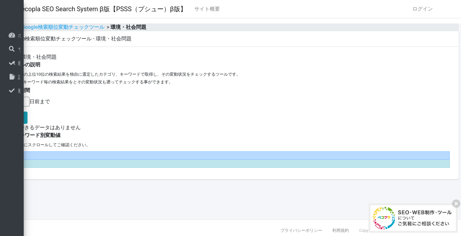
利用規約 (340, 230)
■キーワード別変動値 (116, 135)
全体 (91, 57)
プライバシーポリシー (301, 230)
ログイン (422, 9)
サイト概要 (287, 9)
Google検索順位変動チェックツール (142, 27)
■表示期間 (98, 90)
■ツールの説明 (103, 65)
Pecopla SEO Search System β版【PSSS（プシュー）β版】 (182, 9)
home (89, 27)
